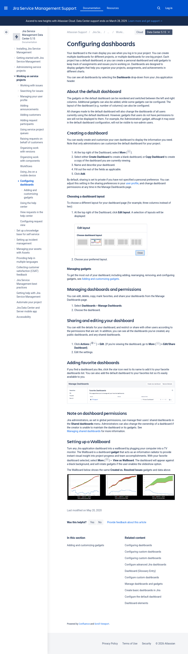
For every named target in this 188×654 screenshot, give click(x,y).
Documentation (91, 8)
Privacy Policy (110, 643)
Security (146, 643)
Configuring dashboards (138, 545)
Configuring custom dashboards (143, 551)
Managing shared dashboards (84, 431)
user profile (132, 183)
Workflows (26, 166)
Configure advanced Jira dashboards (145, 564)
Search (159, 8)
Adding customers (30, 114)
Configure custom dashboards (142, 577)
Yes (92, 522)
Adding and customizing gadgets (31, 194)
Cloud (139, 32)
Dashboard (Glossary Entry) (140, 570)
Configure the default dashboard (143, 596)
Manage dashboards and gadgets (144, 583)
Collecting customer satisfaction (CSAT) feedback (28, 271)
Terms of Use (129, 643)
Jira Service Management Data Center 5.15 (32, 35)
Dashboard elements (136, 603)
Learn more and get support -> (145, 20)
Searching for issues (31, 90)
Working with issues (31, 85)
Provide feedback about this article (126, 522)
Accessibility (24, 316)
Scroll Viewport (101, 624)
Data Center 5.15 (159, 32)
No (100, 522)
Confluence (84, 624)
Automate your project (29, 302)
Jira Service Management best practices (27, 284)
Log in (168, 8)
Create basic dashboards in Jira (142, 590)
